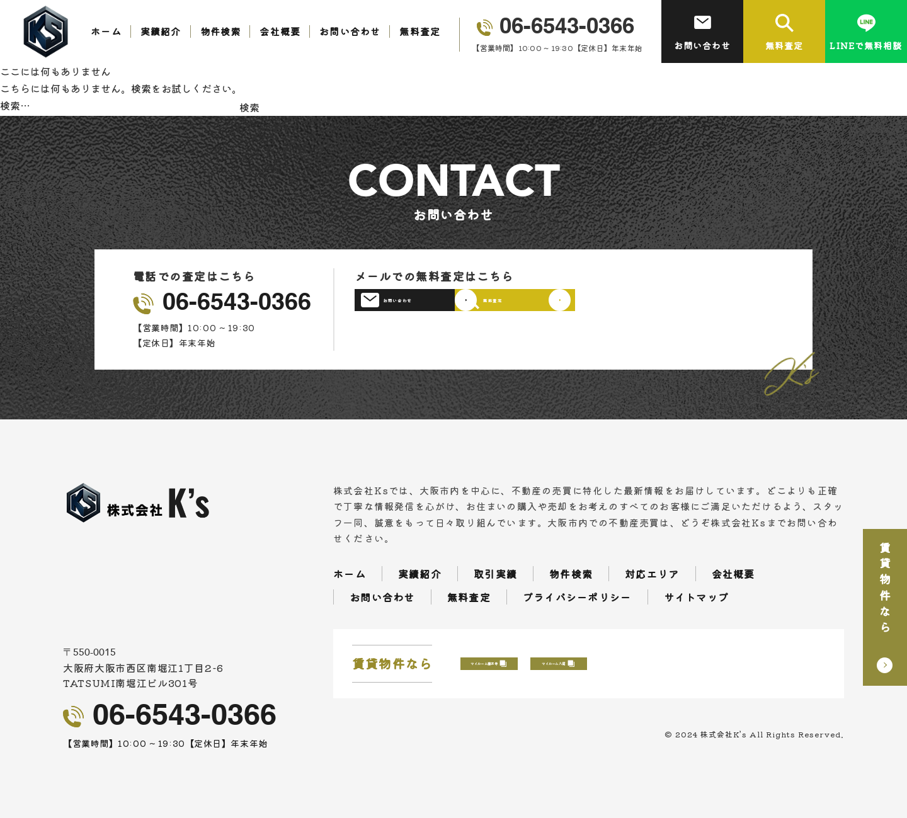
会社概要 (280, 31)
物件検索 (220, 31)
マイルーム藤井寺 (550, 663)
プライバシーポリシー (577, 597)
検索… (15, 105)
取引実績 (495, 573)
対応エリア (652, 573)
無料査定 (419, 31)
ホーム (106, 31)
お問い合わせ (349, 31)
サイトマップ (696, 597)
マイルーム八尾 (732, 663)
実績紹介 (160, 31)
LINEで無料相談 (866, 33)
